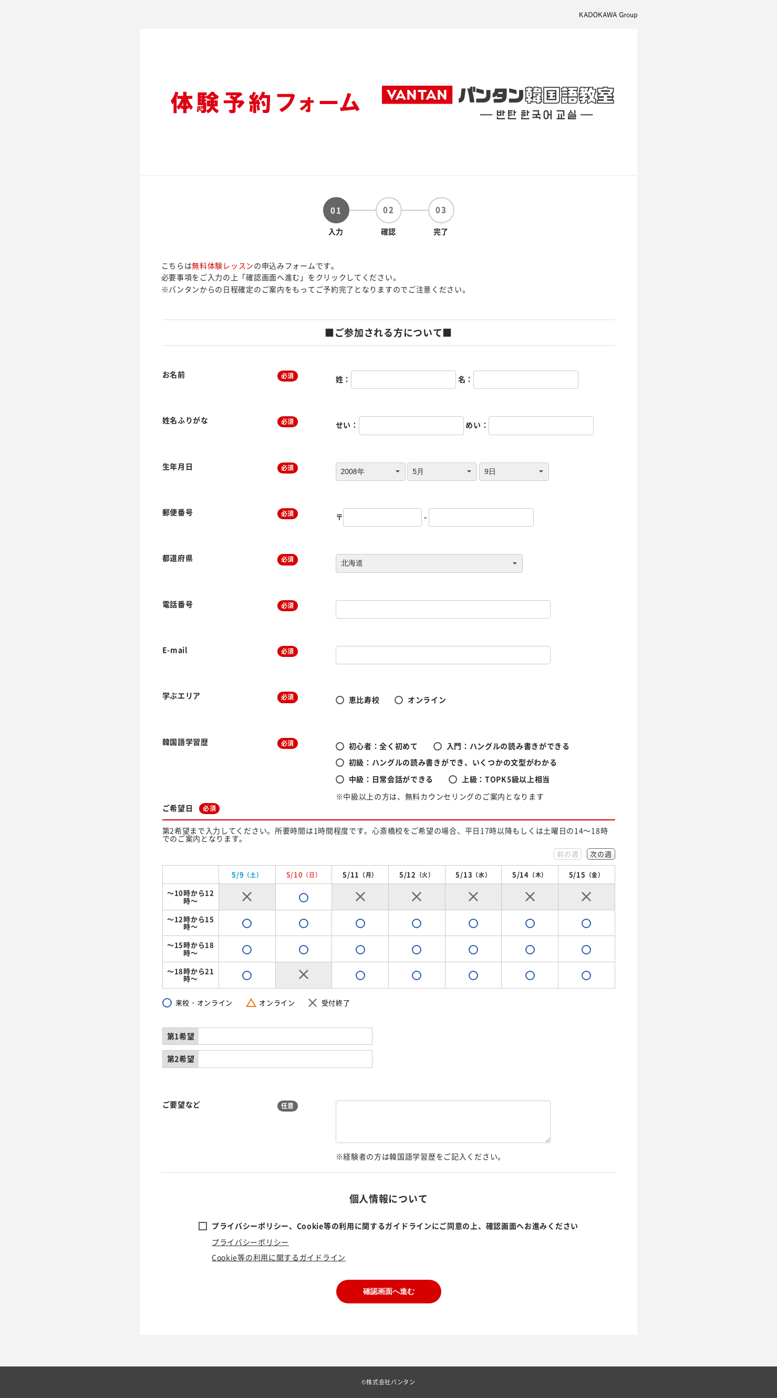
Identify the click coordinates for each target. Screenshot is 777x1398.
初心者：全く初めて (383, 746)
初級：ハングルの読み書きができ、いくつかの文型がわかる (453, 762)
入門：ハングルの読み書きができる (508, 746)
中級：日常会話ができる (391, 779)
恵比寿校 (364, 699)
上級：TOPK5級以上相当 (506, 779)
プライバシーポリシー (250, 1242)
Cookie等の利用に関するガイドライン (279, 1257)
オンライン (427, 699)
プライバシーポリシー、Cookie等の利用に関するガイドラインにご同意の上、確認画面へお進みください (395, 1225)
